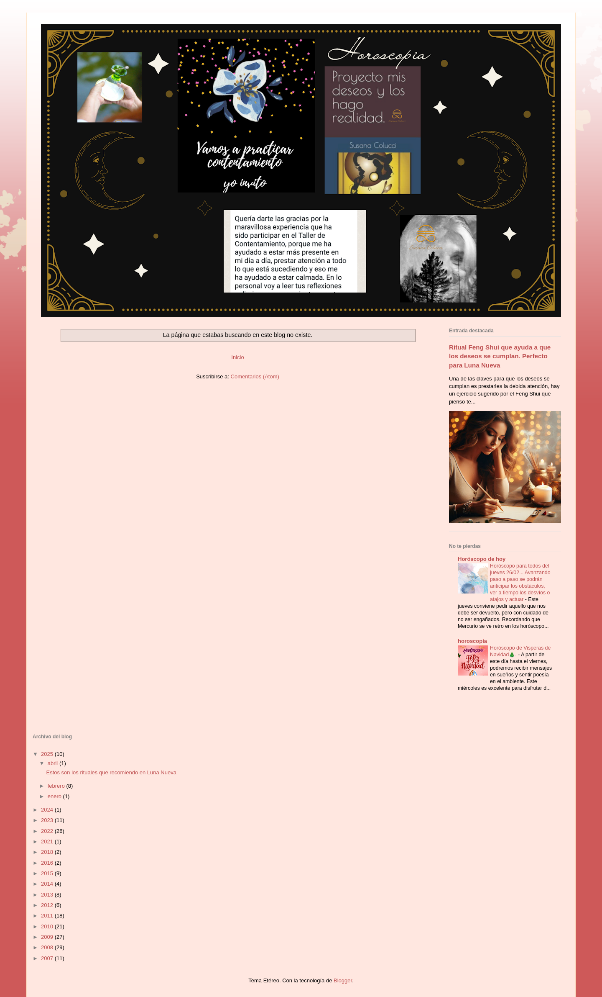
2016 (48, 863)
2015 (48, 873)
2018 (48, 852)
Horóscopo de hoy (481, 559)
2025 (48, 754)
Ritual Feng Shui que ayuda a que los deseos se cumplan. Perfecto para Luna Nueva (500, 356)
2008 (48, 947)
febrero (57, 786)
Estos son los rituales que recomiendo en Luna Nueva (111, 772)
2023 (48, 820)
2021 (48, 841)
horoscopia (472, 641)
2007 (48, 958)
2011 (48, 915)
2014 (48, 884)
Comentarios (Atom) (255, 376)
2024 (48, 810)
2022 (48, 831)
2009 (48, 937)
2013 (48, 895)
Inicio (237, 357)
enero (55, 796)
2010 (48, 926)
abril (53, 763)
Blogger (343, 980)
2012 (48, 905)
